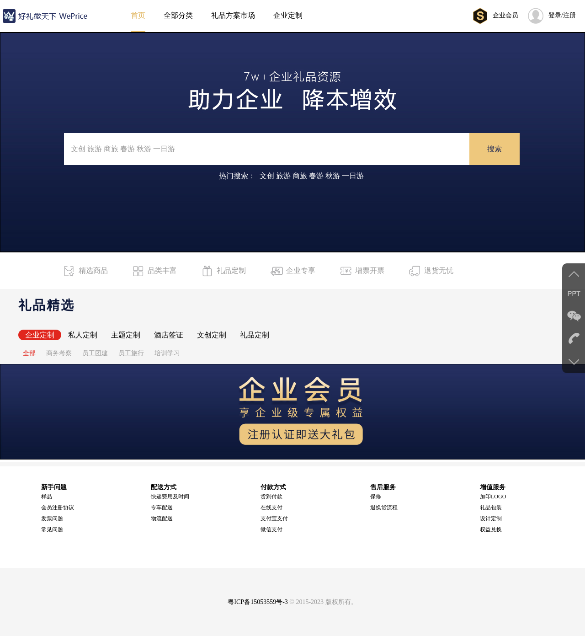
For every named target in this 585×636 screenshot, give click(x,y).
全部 (29, 353)
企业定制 (39, 335)
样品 (46, 496)
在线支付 (271, 507)
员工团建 (95, 353)
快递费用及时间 (170, 496)
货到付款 (271, 496)
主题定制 (125, 335)
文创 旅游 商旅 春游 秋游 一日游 (312, 176)
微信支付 (271, 529)
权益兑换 (491, 529)
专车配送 (162, 507)
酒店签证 (168, 335)
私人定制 (82, 335)
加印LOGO (493, 496)
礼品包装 (491, 507)
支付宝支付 (274, 518)
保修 (375, 496)
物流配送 (162, 518)
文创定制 (211, 335)
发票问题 (52, 518)
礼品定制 (254, 335)
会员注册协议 (57, 507)
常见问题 (52, 529)
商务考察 (59, 353)
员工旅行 (131, 353)
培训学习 (167, 353)
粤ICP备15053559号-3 (257, 602)
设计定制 (491, 518)
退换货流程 (384, 507)
